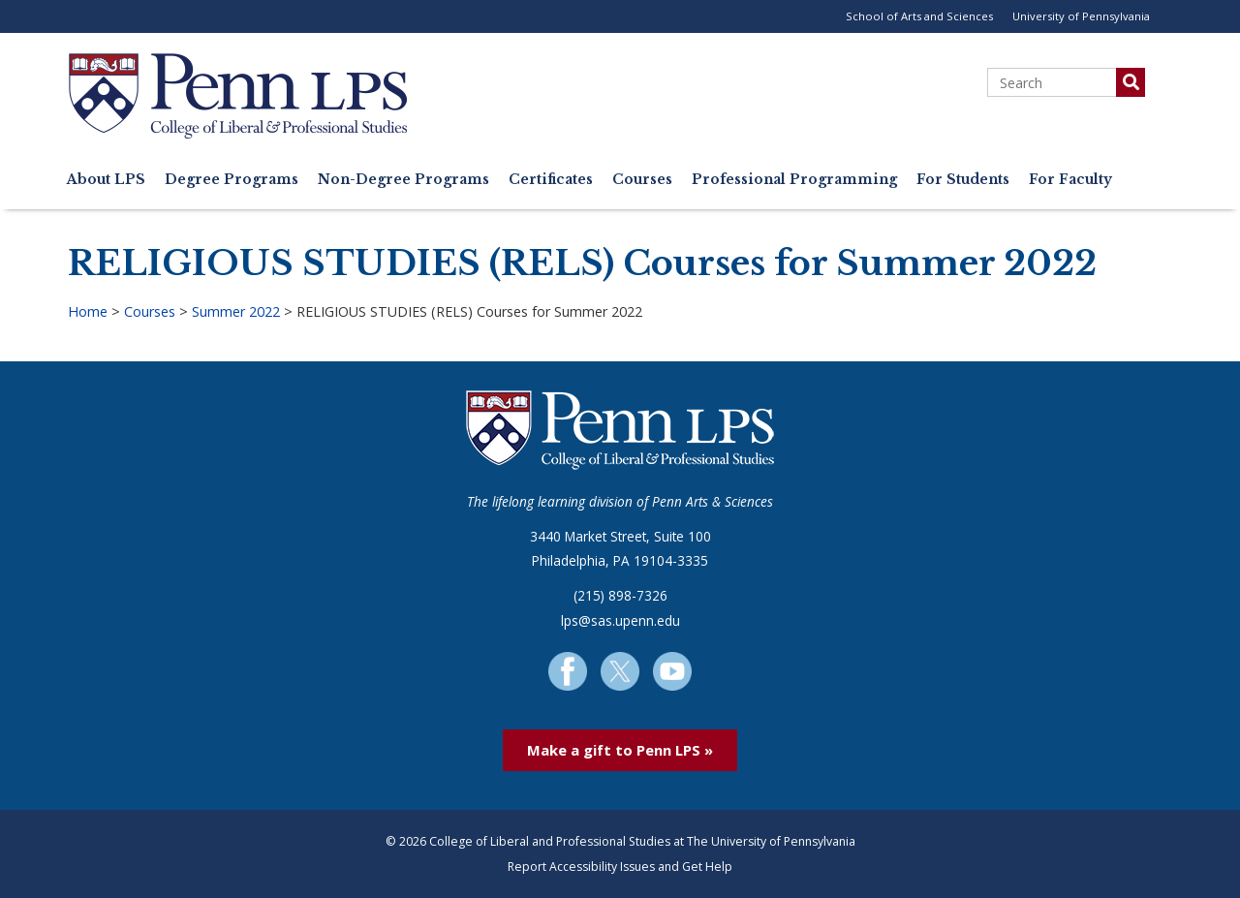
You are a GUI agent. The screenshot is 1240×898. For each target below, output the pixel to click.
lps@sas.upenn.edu (620, 620)
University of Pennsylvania (1081, 16)
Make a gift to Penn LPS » (620, 749)
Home (88, 311)
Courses (642, 179)
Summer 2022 (236, 311)
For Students (962, 179)
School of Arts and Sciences (919, 16)
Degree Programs (231, 179)
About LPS (106, 179)
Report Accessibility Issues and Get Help (620, 866)
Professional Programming (794, 179)
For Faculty (1070, 179)
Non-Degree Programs (403, 179)
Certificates (551, 179)
